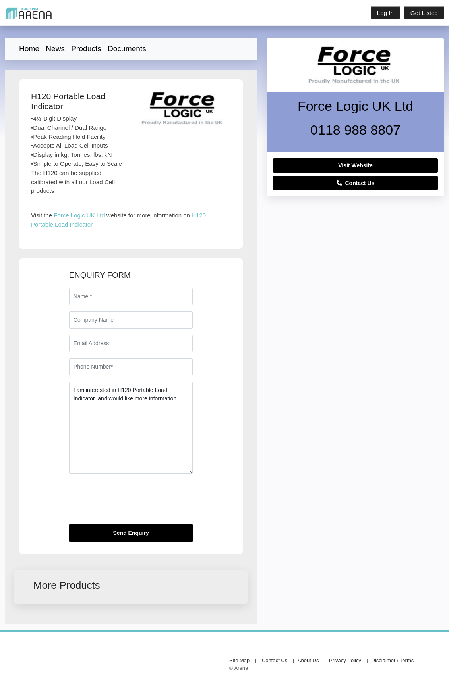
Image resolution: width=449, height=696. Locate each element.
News (55, 48)
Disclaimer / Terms (393, 660)
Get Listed (424, 13)
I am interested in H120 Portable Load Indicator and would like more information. (131, 428)
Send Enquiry (131, 533)
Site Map (239, 660)
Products (86, 48)
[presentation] (129, 501)
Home (29, 48)
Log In (385, 13)
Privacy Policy (345, 660)
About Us (308, 660)
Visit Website (355, 165)
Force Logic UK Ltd (79, 215)
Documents (127, 48)
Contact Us (356, 183)
